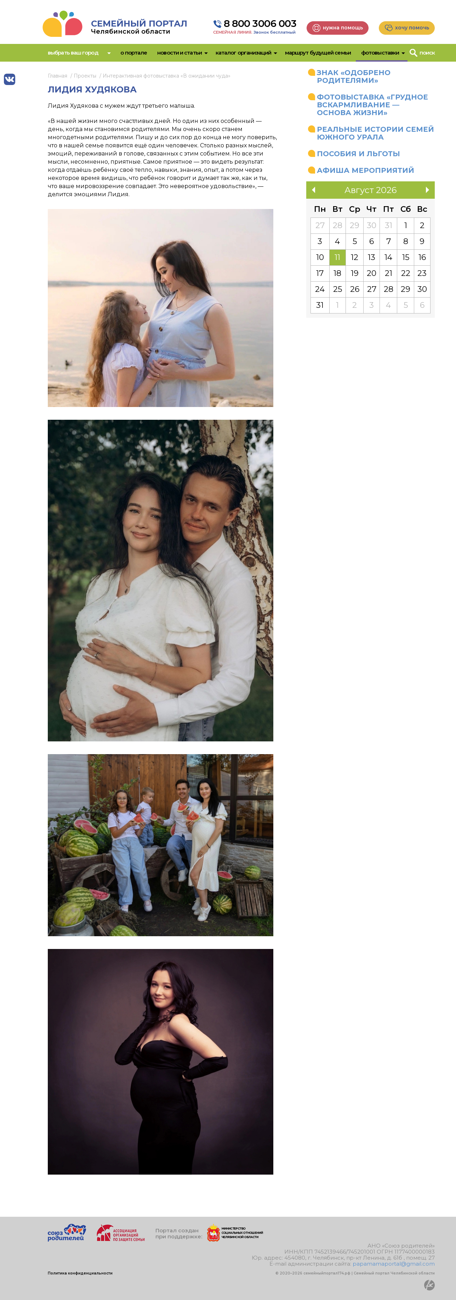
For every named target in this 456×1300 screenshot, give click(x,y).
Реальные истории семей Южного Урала (375, 133)
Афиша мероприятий (365, 170)
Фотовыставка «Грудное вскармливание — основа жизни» (372, 105)
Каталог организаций (243, 52)
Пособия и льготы (358, 153)
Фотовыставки (380, 52)
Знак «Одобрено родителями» (354, 76)
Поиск (427, 52)
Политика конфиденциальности (80, 1273)
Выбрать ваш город (73, 52)
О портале (133, 52)
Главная (57, 76)
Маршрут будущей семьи (318, 52)
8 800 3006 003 (260, 23)
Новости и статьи (179, 52)
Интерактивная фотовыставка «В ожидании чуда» (166, 76)
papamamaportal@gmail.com (394, 1263)
